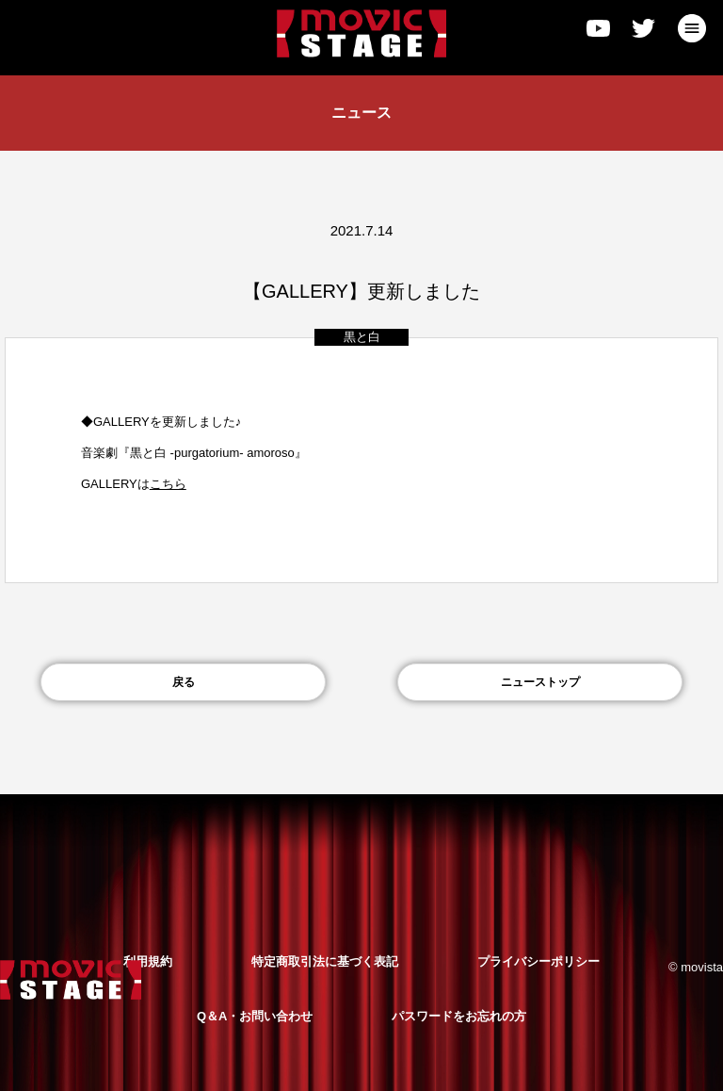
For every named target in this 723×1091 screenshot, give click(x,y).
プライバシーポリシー (538, 961)
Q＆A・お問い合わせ (255, 1016)
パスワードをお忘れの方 (459, 1016)
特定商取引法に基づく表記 (324, 961)
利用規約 (147, 961)
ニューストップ (540, 682)
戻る (183, 682)
